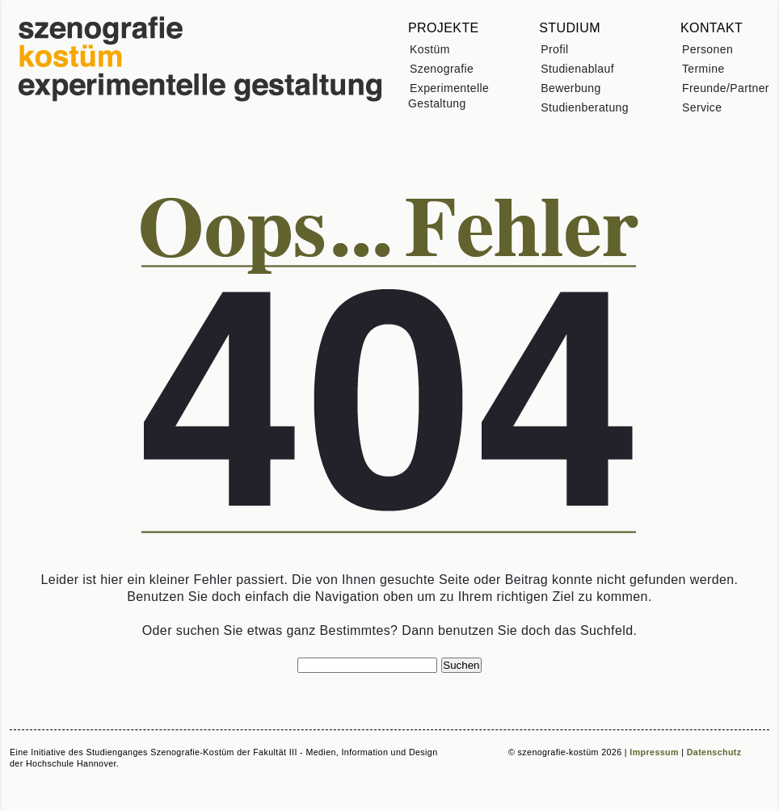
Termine (703, 68)
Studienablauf (577, 68)
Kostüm (430, 49)
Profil (554, 49)
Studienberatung (585, 107)
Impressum (654, 752)
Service (702, 107)
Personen (707, 49)
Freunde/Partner (725, 88)
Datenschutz (714, 752)
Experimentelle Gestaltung (448, 96)
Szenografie (442, 68)
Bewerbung (570, 88)
